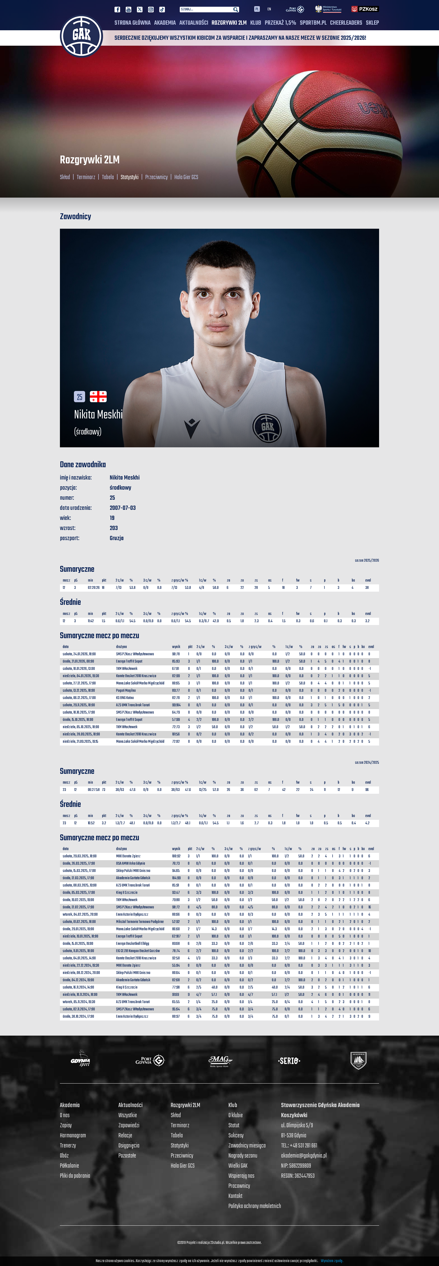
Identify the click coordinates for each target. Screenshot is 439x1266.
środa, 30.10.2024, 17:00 (78, 1016)
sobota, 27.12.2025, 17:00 (79, 683)
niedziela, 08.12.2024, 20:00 (81, 973)
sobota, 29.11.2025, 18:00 (79, 705)
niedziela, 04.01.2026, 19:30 (81, 676)
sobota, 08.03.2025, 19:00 (80, 885)
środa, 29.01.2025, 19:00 (78, 929)
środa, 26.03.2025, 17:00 (79, 863)
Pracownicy (239, 1186)
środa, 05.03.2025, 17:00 (79, 893)
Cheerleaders (346, 23)
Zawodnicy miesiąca (247, 1146)
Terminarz (86, 177)
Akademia (165, 23)
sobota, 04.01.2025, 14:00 (79, 958)
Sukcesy (236, 1135)
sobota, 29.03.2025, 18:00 (80, 856)
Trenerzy (68, 1146)
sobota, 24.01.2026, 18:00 (79, 654)
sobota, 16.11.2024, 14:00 (78, 987)
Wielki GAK (237, 1166)
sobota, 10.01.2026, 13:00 (79, 669)
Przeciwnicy (156, 177)
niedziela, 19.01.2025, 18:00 (80, 936)
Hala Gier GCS (186, 177)
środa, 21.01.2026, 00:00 (78, 661)
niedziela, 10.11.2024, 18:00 (80, 995)
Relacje (125, 1135)
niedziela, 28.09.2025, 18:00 (81, 734)
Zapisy (66, 1125)
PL (257, 9)
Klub (255, 23)
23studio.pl (217, 1243)
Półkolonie (69, 1166)
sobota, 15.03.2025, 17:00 (79, 871)
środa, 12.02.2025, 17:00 (78, 907)
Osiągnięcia (128, 1146)
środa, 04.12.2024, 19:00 (78, 980)
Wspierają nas (241, 1176)
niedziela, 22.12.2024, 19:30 (81, 965)
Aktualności (193, 23)
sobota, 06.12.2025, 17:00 (79, 698)
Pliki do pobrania (75, 1176)
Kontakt (235, 1196)
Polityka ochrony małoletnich (254, 1206)
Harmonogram (73, 1135)
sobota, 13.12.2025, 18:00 (79, 691)
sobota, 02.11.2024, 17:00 (79, 1009)
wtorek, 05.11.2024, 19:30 (79, 1002)
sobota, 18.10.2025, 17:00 (79, 712)
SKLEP (372, 23)
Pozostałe (127, 1156)
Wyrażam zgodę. (332, 1261)
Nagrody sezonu (242, 1156)
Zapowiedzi (128, 1125)
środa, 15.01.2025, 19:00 (78, 944)
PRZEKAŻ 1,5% (280, 23)
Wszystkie (127, 1115)
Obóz (64, 1156)
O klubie (235, 1115)
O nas (64, 1115)
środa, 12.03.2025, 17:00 (78, 878)
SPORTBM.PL (313, 23)
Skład (65, 177)
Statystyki (130, 177)
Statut (233, 1125)
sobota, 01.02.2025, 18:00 (79, 922)
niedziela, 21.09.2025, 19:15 (80, 742)
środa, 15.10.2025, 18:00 (78, 720)
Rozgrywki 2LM (229, 23)
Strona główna (133, 23)
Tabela (108, 177)
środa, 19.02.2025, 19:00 (78, 900)
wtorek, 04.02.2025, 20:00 (80, 914)
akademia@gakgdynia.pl (304, 1156)
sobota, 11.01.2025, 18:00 (78, 951)
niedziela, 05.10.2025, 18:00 (81, 727)
